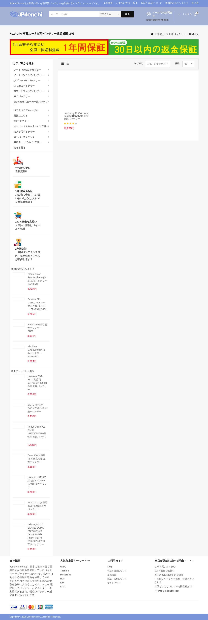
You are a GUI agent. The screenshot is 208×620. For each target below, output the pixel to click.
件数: (177, 63)
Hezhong (193, 34)
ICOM (63, 586)
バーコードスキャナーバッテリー (31, 126)
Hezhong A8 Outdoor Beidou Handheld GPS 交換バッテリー (76, 116)
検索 (127, 14)
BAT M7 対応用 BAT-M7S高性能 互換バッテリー (37, 408)
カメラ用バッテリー (24, 131)
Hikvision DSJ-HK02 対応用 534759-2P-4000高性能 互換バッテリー (37, 383)
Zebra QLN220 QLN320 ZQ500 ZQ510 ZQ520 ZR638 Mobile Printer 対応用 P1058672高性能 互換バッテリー (36, 534)
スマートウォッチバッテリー (29, 91)
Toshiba (64, 570)
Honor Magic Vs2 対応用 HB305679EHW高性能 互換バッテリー (37, 433)
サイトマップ (113, 582)
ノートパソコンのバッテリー (29, 75)
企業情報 (111, 574)
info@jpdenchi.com (157, 19)
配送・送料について (117, 578)
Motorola (65, 574)
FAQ (109, 566)
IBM (62, 582)
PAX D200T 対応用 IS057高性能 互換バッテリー (37, 505)
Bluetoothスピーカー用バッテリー (31, 103)
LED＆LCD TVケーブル (26, 110)
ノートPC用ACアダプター (27, 69)
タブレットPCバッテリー (27, 80)
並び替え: (138, 63)
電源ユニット (21, 115)
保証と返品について (117, 570)
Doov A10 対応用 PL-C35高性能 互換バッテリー (36, 458)
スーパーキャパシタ (24, 137)
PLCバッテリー (22, 96)
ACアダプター (21, 121)
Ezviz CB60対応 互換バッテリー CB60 (37, 328)
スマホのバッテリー (24, 85)
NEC (62, 578)
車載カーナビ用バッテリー (171, 34)
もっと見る (19, 147)
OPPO (63, 566)
